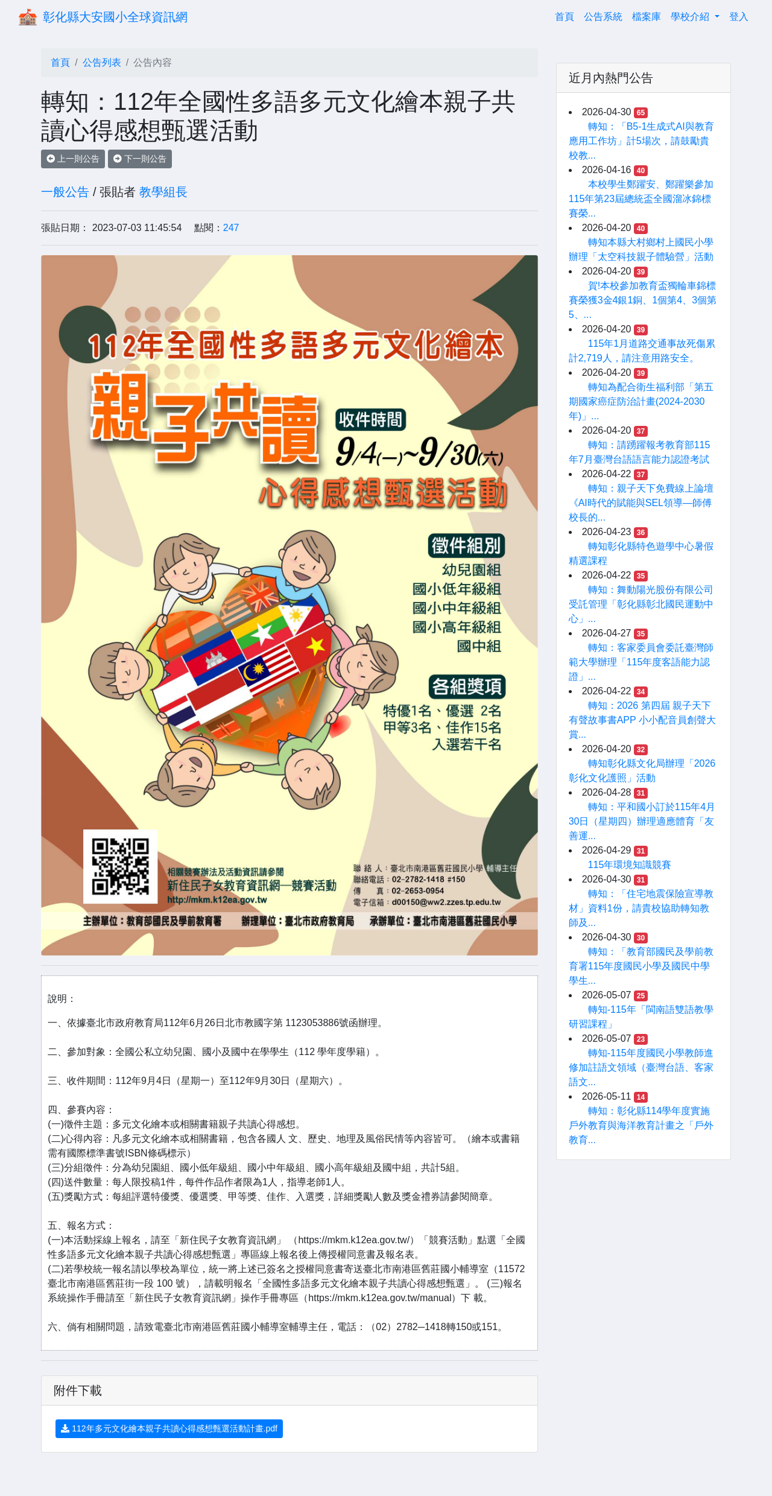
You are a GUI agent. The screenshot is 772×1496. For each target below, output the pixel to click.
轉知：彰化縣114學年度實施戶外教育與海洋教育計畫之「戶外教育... (641, 1125)
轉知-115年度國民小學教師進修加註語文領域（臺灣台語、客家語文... (641, 1067)
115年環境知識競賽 (630, 865)
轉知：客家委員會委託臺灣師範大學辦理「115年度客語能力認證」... (641, 662)
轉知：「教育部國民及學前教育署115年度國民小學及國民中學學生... (641, 966)
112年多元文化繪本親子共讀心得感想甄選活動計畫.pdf (169, 1428)
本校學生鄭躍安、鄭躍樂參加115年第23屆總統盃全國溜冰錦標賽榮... (641, 198)
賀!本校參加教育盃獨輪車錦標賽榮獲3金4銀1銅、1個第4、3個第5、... (643, 300)
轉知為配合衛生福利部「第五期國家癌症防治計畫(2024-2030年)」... (641, 401)
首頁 (567, 15)
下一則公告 (139, 158)
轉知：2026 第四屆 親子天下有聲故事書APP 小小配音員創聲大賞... (642, 720)
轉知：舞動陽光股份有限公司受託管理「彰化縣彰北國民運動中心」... (641, 604)
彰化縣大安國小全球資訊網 (115, 17)
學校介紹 (691, 16)
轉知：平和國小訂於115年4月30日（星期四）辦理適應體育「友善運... (642, 821)
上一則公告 (73, 158)
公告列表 (102, 62)
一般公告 (65, 191)
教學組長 (163, 191)
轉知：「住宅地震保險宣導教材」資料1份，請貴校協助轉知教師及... (641, 908)
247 (231, 228)
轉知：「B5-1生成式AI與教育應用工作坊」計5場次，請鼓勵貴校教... (641, 140)
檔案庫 (646, 16)
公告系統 (603, 16)
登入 (738, 16)
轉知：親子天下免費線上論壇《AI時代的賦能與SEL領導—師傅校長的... (641, 502)
